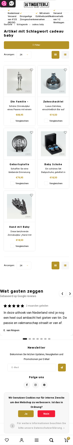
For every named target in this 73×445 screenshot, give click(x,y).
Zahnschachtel (53, 101)
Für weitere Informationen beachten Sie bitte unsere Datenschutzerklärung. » (41, 425)
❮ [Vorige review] (62, 293)
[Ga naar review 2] (30, 339)
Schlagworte (22, 24)
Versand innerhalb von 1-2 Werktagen (58, 16)
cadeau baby (38, 24)
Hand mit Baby (19, 226)
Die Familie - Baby (19, 102)
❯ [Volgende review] (70, 293)
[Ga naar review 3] (34, 339)
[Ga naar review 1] (25, 339)
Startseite (8, 24)
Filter (36, 45)
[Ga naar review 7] (49, 339)
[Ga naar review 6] (45, 339)
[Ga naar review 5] (41, 339)
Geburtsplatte (19, 164)
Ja (25, 414)
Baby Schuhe (53, 164)
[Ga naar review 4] (37, 339)
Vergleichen (22, 121)
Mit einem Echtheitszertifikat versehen (44, 16)
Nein (46, 414)
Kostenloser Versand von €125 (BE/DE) (13, 16)
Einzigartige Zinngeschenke (28, 16)
